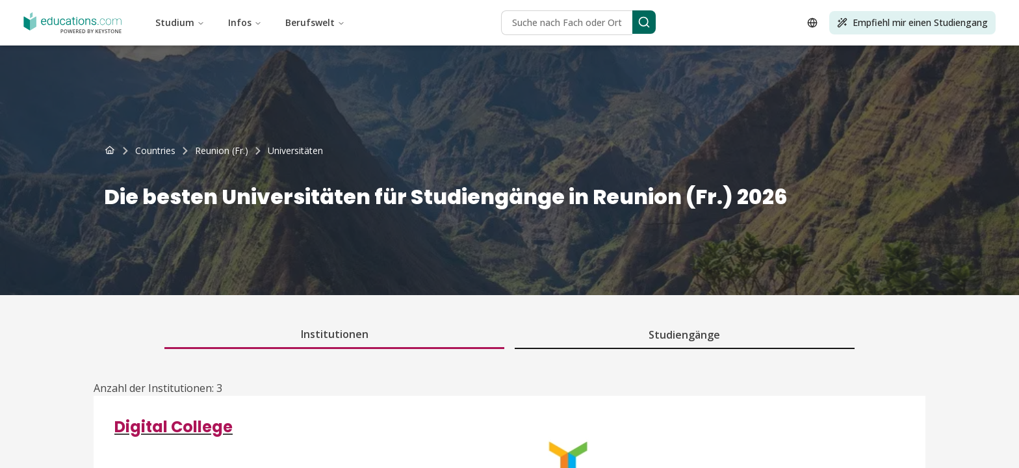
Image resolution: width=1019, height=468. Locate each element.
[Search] (644, 22)
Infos (245, 22)
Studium (180, 22)
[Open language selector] (812, 22)
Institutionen (334, 334)
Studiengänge (684, 335)
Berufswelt (315, 22)
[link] (295, 150)
